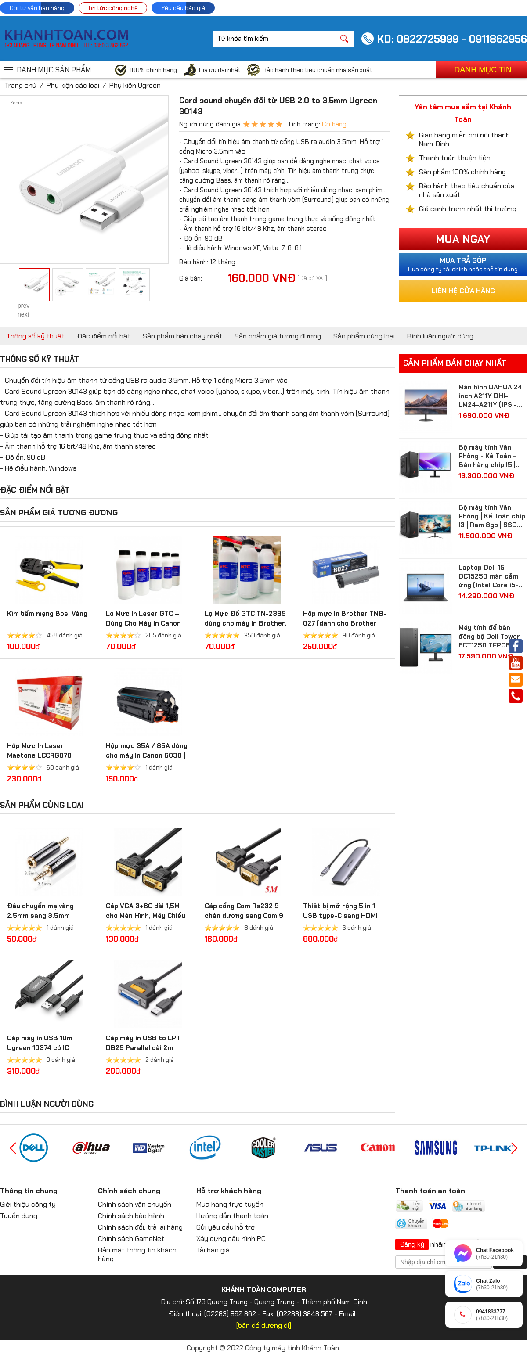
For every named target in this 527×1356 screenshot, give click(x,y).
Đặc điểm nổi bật (103, 336)
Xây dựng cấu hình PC (231, 1238)
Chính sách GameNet (131, 1238)
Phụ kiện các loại (73, 85)
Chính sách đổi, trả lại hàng (140, 1227)
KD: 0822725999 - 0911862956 (452, 39)
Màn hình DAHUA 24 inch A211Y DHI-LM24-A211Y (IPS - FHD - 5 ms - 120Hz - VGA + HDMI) (492, 396)
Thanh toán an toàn (430, 1190)
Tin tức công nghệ (113, 8)
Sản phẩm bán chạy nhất (182, 336)
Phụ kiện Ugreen (135, 85)
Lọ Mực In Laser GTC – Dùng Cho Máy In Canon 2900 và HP (143, 623)
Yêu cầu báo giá (183, 8)
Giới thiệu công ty (28, 1204)
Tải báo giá (213, 1250)
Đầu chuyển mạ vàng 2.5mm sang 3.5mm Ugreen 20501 (40, 916)
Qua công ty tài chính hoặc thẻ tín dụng (463, 264)
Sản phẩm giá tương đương (278, 336)
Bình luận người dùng (440, 336)
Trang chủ (20, 85)
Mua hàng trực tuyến (230, 1204)
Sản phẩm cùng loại (364, 336)
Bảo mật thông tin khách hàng (137, 1254)
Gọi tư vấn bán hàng (37, 8)
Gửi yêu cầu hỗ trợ (225, 1227)
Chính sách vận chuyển (134, 1204)
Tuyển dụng (18, 1215)
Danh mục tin (483, 69)
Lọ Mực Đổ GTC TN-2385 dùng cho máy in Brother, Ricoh (245, 623)
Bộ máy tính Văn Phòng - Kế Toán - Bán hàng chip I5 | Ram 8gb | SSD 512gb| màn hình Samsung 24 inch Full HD (487, 456)
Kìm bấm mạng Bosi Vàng (47, 613)
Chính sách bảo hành (131, 1215)
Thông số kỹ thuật (35, 336)
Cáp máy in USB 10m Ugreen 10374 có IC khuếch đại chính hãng (43, 1048)
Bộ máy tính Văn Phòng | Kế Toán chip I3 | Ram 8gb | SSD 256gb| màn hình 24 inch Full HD (491, 516)
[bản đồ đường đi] (263, 1325)
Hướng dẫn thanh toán (232, 1215)
